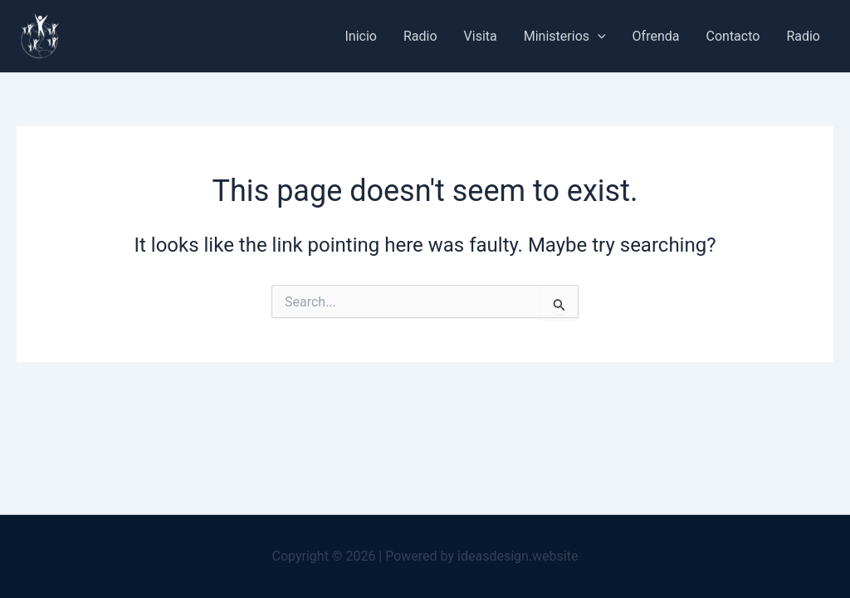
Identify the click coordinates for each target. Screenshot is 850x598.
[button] (597, 36)
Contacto (733, 36)
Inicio (361, 36)
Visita (480, 36)
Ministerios (565, 36)
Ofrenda (656, 36)
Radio (420, 36)
